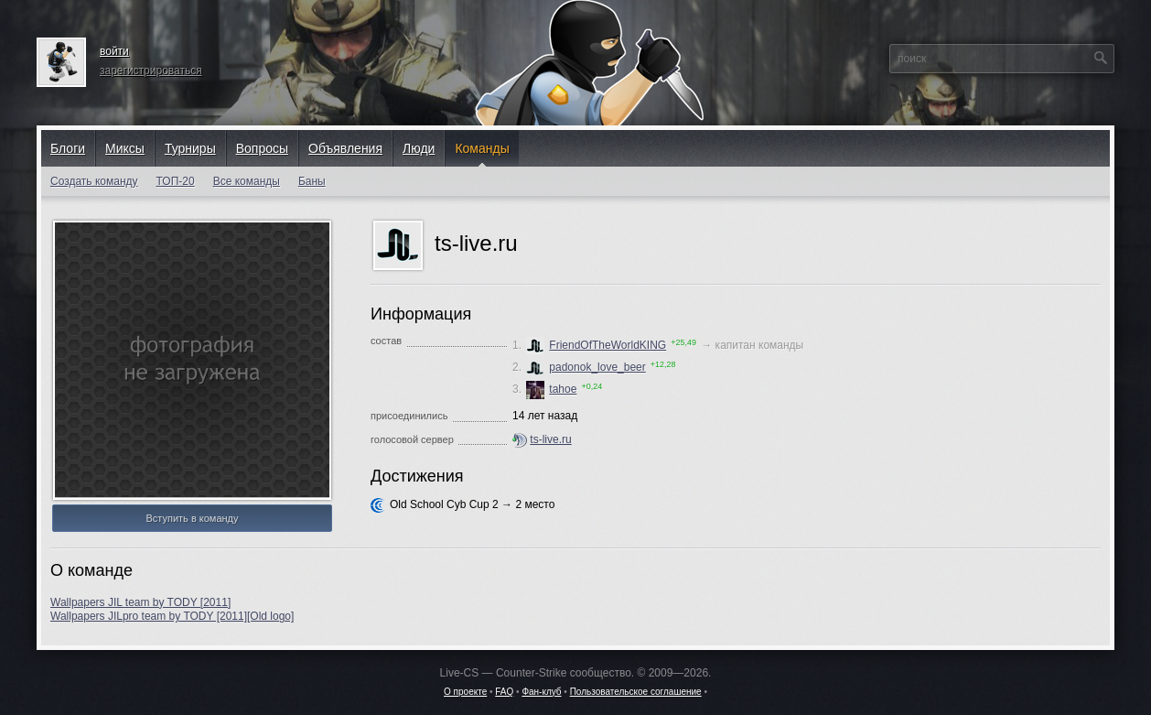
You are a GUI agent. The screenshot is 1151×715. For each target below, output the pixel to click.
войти (114, 51)
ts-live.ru (550, 439)
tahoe (551, 389)
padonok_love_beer (585, 367)
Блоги (67, 148)
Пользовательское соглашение (636, 692)
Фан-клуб (541, 692)
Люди (419, 148)
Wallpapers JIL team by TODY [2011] (140, 602)
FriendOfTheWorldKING (596, 345)
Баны (312, 181)
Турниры (190, 148)
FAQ (504, 692)
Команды (482, 148)
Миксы (125, 148)
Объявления (345, 148)
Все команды (246, 181)
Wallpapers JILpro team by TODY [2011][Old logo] (172, 616)
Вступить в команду (191, 518)
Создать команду (94, 181)
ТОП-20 (175, 181)
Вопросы (262, 148)
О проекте (465, 692)
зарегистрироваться (151, 70)
